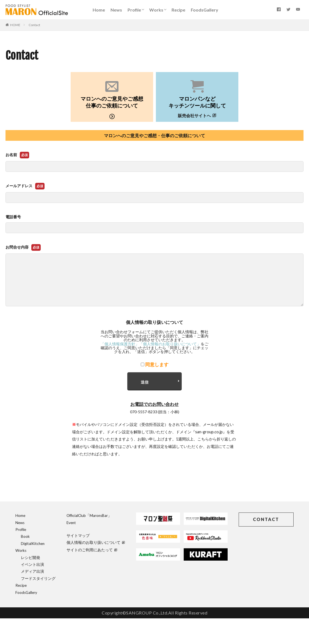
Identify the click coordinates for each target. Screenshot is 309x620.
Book (25, 538)
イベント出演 (32, 566)
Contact (34, 25)
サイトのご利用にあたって (92, 551)
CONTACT (266, 521)
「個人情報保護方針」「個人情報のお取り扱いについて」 (151, 343)
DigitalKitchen (33, 545)
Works (156, 9)
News (116, 9)
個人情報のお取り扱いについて (96, 544)
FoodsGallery (204, 9)
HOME (15, 25)
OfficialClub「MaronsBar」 (89, 517)
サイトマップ (78, 537)
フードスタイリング (38, 580)
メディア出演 (32, 573)
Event (71, 524)
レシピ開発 (30, 559)
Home (99, 9)
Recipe (178, 9)
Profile (134, 9)
